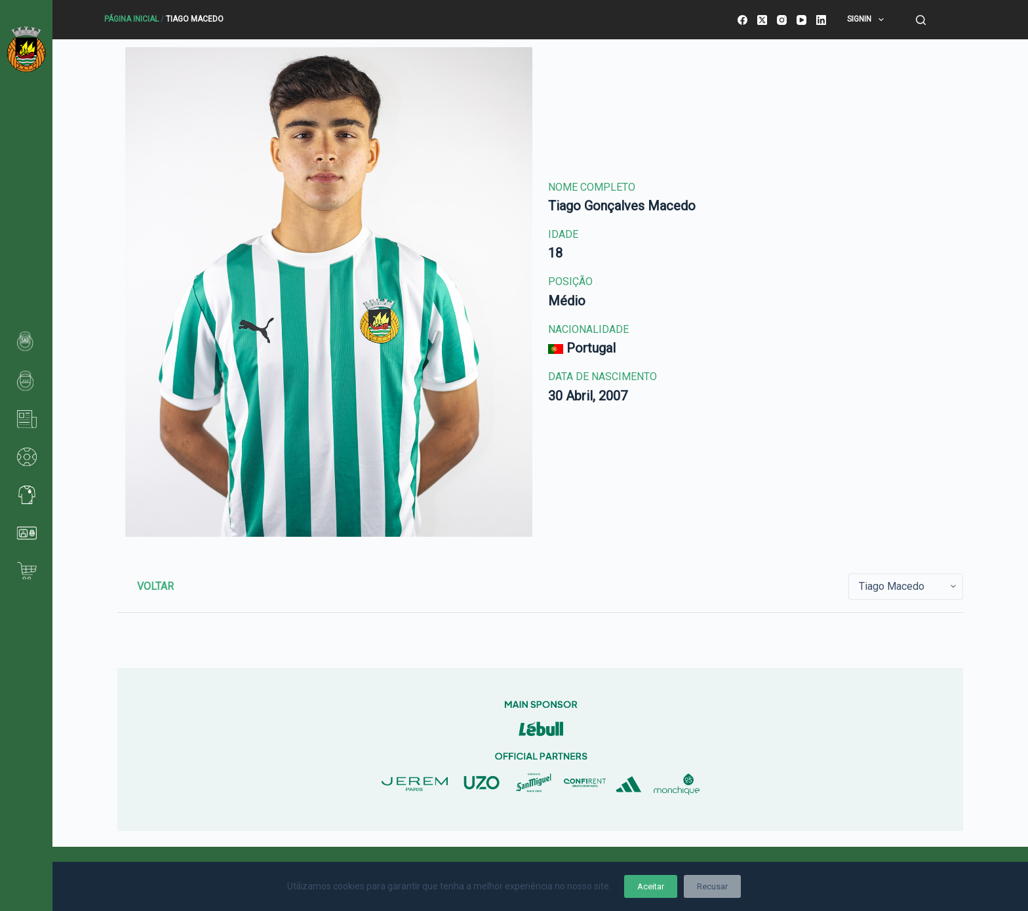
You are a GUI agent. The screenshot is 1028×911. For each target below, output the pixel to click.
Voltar (155, 586)
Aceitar (650, 886)
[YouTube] (801, 20)
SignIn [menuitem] (867, 20)
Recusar (712, 886)
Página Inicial (131, 19)
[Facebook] (742, 20)
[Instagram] (782, 20)
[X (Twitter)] (762, 20)
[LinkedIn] (821, 20)
